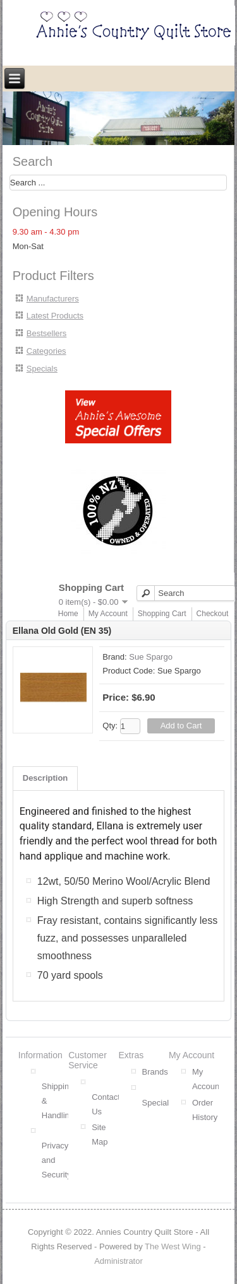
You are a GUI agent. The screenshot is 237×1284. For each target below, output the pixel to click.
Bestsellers (47, 333)
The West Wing (173, 1246)
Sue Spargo (151, 657)
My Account (108, 613)
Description (45, 778)
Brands (155, 1072)
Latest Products (55, 315)
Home (68, 613)
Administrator (118, 1261)
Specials (42, 368)
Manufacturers (53, 298)
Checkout (213, 613)
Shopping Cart (162, 613)
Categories (46, 351)
